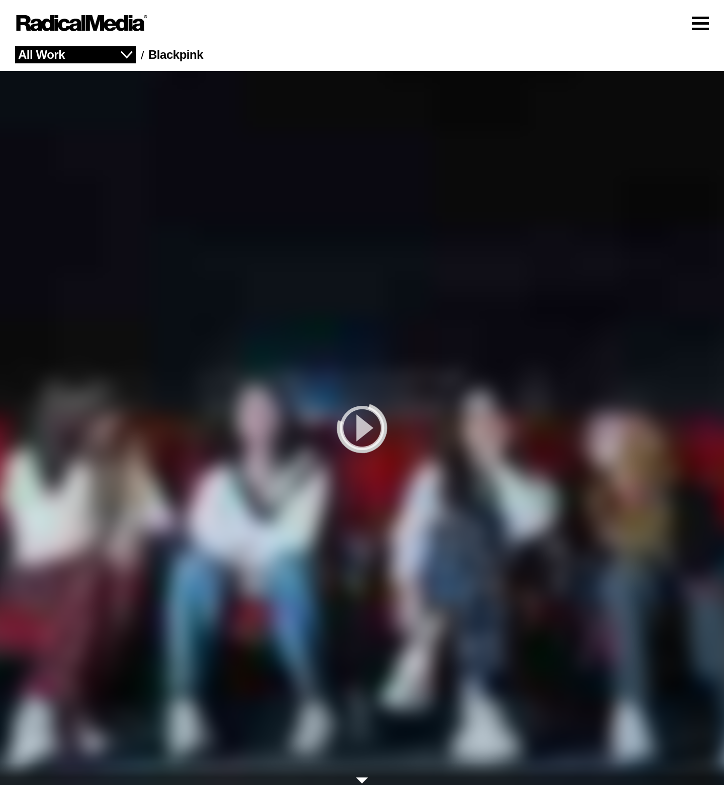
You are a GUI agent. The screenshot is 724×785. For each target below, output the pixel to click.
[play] (362, 428)
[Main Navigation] (362, 23)
